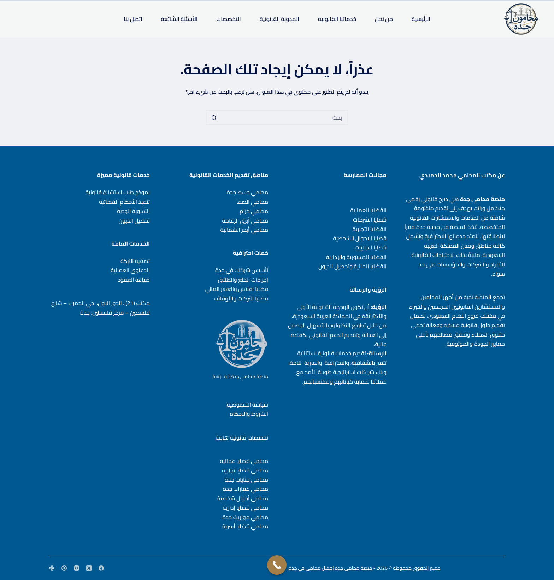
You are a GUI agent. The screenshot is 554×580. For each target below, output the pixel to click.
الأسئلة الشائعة (179, 18)
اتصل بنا (133, 18)
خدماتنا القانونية (337, 18)
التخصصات (228, 18)
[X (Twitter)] (89, 568)
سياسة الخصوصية (247, 404)
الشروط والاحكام (249, 413)
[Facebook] (101, 568)
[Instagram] (76, 568)
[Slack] (51, 568)
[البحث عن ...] (284, 117)
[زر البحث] (214, 117)
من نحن (384, 18)
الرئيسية (421, 18)
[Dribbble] (64, 568)
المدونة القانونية (279, 18)
